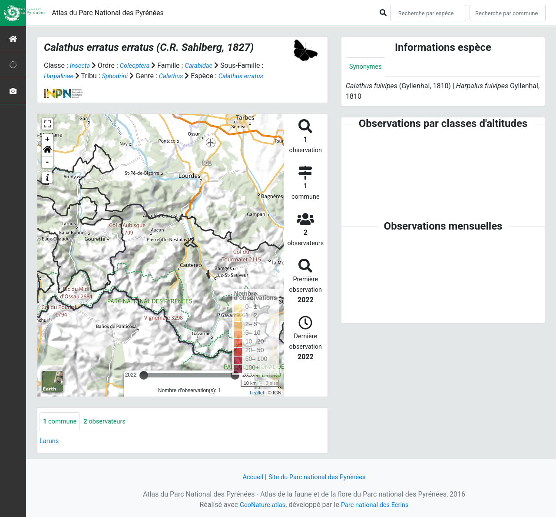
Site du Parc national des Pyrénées (318, 477)
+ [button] (47, 139)
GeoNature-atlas (259, 504)
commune (61, 422)
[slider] (143, 375)
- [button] (47, 162)
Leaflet (257, 392)
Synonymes (367, 67)
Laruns (50, 441)
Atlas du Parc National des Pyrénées (108, 13)
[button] (47, 151)
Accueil (248, 477)
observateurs (110, 422)
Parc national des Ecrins (377, 504)
